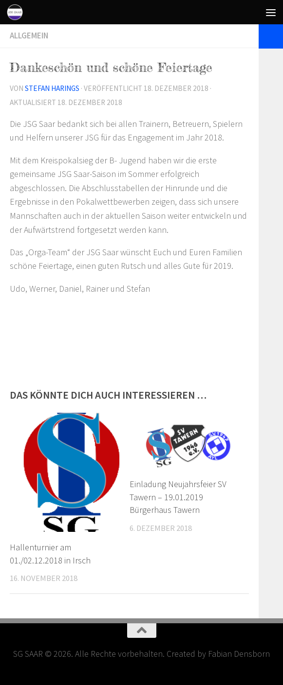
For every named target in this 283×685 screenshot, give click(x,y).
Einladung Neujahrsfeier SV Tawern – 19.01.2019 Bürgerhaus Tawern (178, 497)
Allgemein (29, 36)
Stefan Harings (52, 88)
